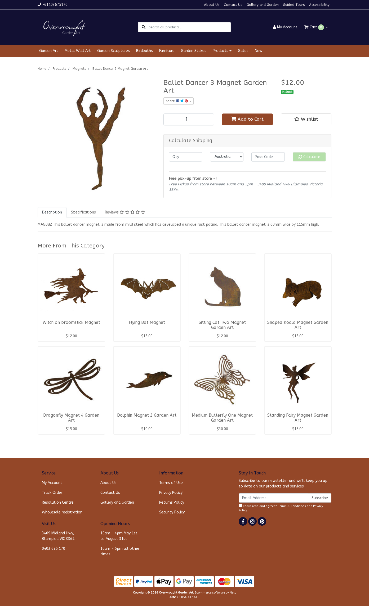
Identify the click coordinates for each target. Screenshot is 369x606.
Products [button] (220, 51)
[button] (306, 119)
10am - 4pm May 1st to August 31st (118, 536)
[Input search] (189, 27)
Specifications (83, 212)
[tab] (52, 212)
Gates (243, 51)
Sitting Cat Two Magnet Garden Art (222, 325)
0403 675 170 (53, 548)
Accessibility (319, 5)
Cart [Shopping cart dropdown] (314, 27)
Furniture (167, 51)
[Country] (226, 157)
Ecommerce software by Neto (215, 592)
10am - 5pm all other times (119, 551)
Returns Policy (171, 502)
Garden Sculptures (113, 51)
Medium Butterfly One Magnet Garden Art (222, 418)
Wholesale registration (62, 512)
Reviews (125, 212)
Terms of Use (171, 483)
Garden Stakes (193, 51)
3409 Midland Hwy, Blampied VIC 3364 (58, 536)
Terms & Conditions (292, 506)
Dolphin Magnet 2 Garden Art (146, 415)
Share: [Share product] (177, 101)
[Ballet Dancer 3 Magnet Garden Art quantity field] (188, 119)
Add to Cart (247, 119)
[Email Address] (273, 498)
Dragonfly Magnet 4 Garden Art (71, 418)
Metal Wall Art (78, 51)
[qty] (185, 157)
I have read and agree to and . (281, 508)
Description (52, 212)
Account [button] (285, 27)
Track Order (52, 492)
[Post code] (268, 157)
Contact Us (233, 5)
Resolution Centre (58, 502)
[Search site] (143, 27)
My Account (52, 483)
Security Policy (172, 512)
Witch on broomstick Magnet (71, 322)
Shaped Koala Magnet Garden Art (297, 325)
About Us (212, 5)
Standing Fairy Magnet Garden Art (297, 418)
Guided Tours (294, 5)
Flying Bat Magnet (147, 322)
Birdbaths (144, 51)
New (258, 51)
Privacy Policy (171, 492)
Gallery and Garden (263, 5)
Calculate (309, 157)
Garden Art (48, 51)
